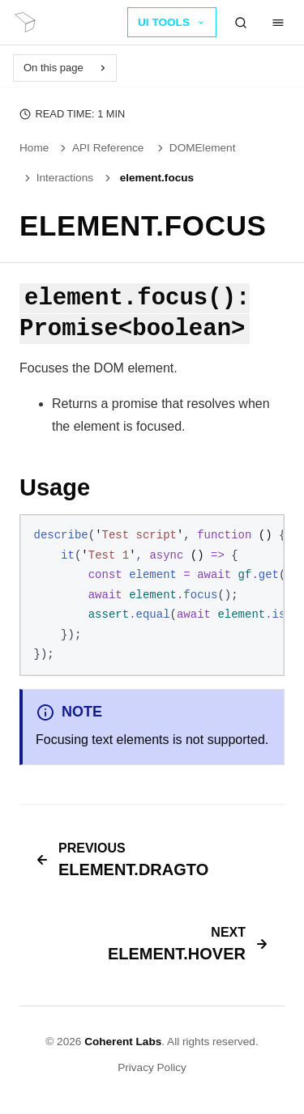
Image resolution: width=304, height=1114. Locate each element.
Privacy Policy (152, 1067)
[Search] (240, 22)
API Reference (100, 148)
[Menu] (278, 23)
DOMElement (195, 148)
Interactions (57, 178)
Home (34, 148)
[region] (152, 595)
